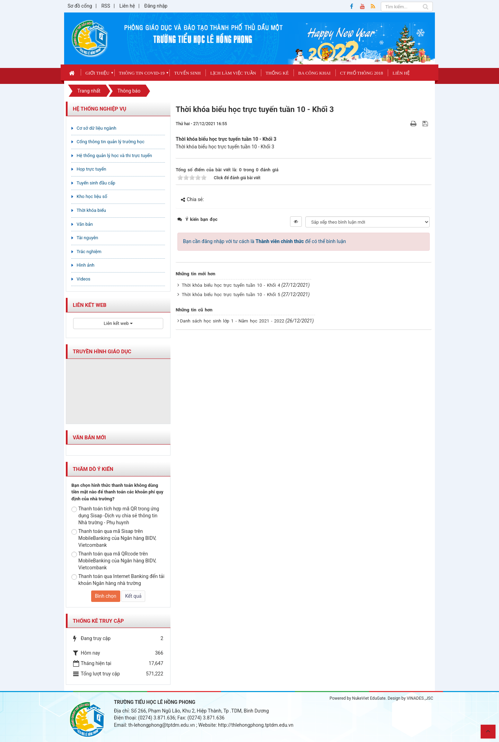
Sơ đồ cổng (80, 6)
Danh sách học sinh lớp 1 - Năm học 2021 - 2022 (232, 320)
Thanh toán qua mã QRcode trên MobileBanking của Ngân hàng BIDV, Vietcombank (113, 560)
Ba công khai (314, 73)
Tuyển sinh (187, 73)
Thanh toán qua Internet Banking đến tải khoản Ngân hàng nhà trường (117, 579)
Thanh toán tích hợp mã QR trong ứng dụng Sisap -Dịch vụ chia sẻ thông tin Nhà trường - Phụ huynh (115, 515)
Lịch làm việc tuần (233, 73)
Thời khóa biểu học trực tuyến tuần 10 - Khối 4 (231, 285)
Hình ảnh (85, 265)
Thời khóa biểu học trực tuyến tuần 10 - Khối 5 (231, 294)
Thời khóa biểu (91, 210)
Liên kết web (118, 323)
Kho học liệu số (92, 196)
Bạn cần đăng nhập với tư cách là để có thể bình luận (264, 241)
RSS (105, 6)
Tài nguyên (87, 237)
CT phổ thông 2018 (361, 73)
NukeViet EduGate (368, 698)
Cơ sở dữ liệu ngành (96, 128)
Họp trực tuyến (91, 169)
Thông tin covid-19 (142, 73)
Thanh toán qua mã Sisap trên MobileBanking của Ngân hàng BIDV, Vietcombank (113, 538)
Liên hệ (127, 6)
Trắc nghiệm (89, 251)
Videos (83, 279)
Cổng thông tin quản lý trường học (111, 141)
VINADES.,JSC (420, 698)
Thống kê (277, 73)
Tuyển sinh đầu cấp (96, 183)
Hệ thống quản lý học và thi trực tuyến (114, 155)
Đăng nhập (155, 6)
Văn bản (85, 224)
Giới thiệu (97, 73)
